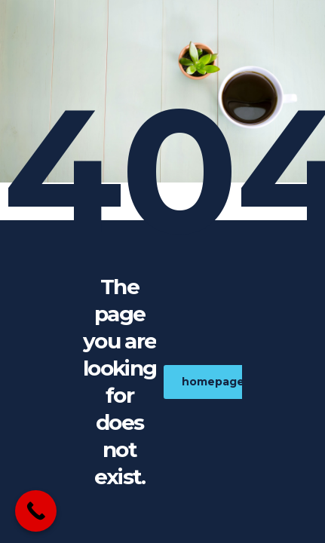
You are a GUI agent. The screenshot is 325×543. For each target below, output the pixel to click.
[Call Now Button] (36, 511)
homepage (221, 381)
